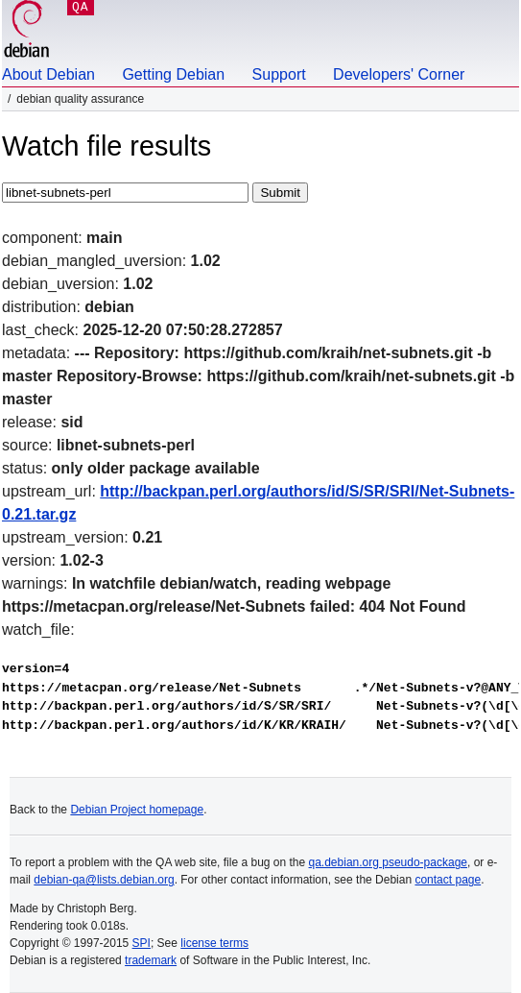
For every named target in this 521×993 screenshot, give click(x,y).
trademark (151, 960)
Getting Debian (173, 74)
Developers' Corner (398, 74)
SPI (141, 943)
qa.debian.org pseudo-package (388, 862)
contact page (447, 879)
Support (279, 74)
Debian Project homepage (136, 809)
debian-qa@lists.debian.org (104, 879)
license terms (214, 943)
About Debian (48, 74)
